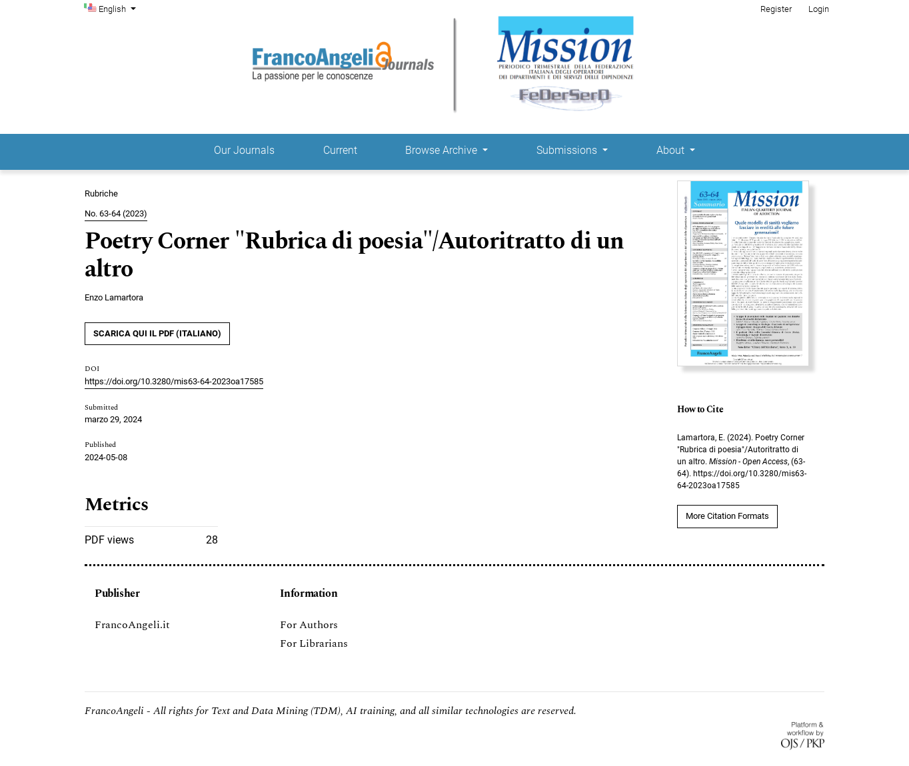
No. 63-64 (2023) (116, 213)
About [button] (671, 150)
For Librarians (314, 643)
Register (776, 9)
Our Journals (244, 150)
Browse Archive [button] (442, 150)
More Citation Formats (727, 516)
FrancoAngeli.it (132, 625)
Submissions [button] (568, 150)
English (119, 8)
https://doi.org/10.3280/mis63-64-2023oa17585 (174, 381)
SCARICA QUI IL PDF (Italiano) (157, 333)
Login (818, 9)
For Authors (309, 625)
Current (340, 150)
